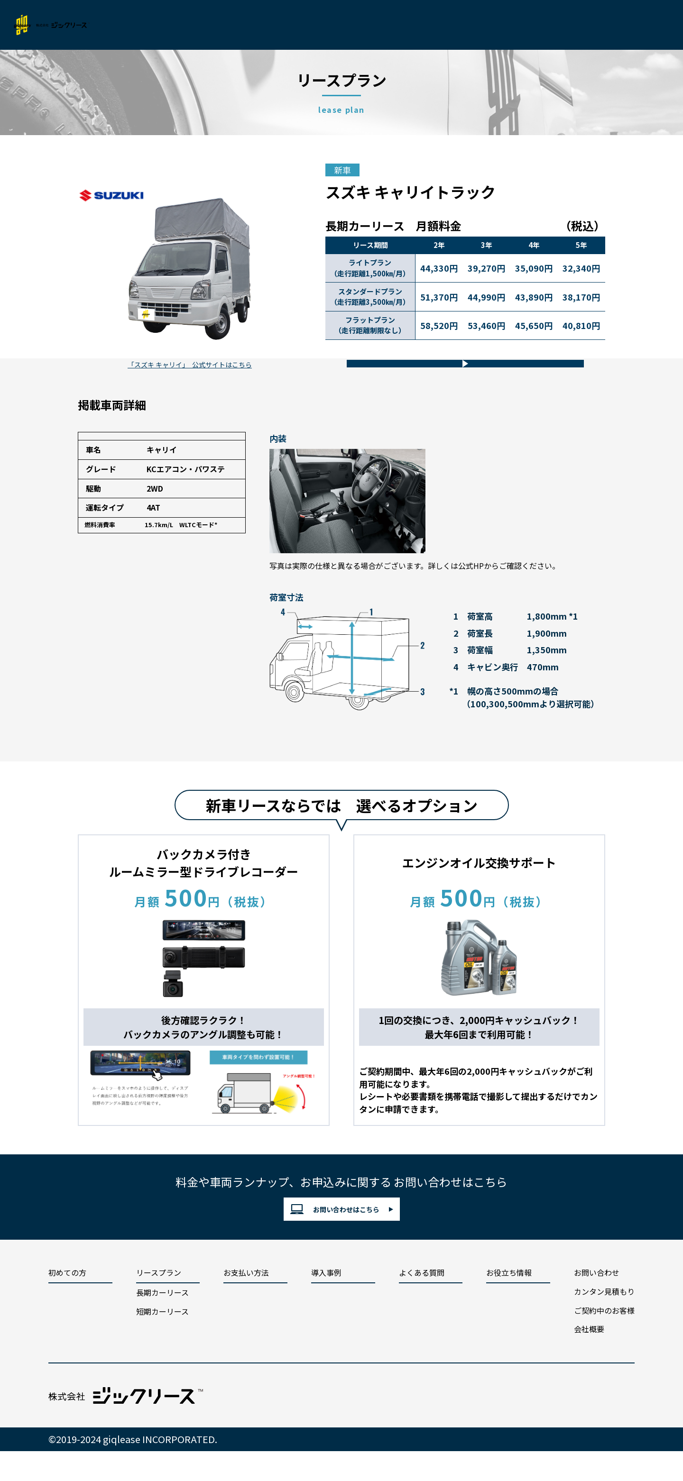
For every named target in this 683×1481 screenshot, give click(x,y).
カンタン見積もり (566, 25)
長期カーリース (162, 1327)
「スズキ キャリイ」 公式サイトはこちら (190, 388)
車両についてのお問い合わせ (457, 376)
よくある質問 (421, 1308)
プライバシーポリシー (381, 1430)
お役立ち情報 (447, 25)
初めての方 (168, 25)
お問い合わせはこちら (335, 1239)
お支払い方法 (246, 1308)
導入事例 (328, 25)
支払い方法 (279, 25)
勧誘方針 (536, 1430)
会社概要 (499, 25)
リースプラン (223, 25)
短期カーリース (162, 1346)
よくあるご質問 (383, 25)
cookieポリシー (470, 1430)
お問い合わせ (649, 25)
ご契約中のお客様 (604, 1345)
